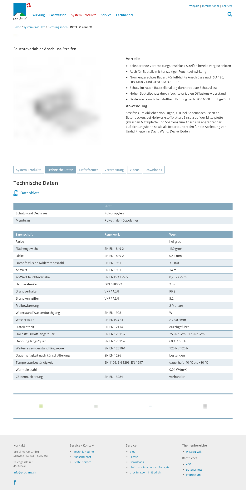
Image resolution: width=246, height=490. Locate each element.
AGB (188, 464)
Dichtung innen (58, 27)
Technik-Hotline (84, 451)
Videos (135, 170)
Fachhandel (124, 15)
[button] (229, 15)
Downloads (153, 170)
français (194, 6)
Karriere (227, 6)
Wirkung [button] (38, 15)
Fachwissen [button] (57, 15)
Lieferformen (89, 170)
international (210, 6)
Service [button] (106, 15)
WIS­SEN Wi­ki (194, 451)
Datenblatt (26, 192)
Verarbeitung (114, 170)
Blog (132, 451)
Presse (134, 457)
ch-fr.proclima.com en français (149, 467)
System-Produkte (85, 14)
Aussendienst (82, 457)
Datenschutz (194, 469)
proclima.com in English (145, 472)
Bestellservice (82, 462)
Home (17, 27)
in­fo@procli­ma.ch (24, 472)
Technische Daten (60, 170)
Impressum (193, 475)
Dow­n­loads (137, 462)
